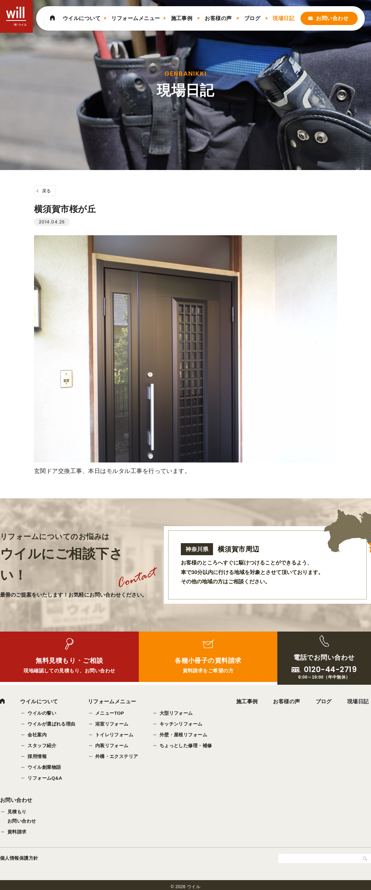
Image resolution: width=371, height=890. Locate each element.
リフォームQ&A (45, 778)
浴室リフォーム (112, 723)
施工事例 (182, 18)
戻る (46, 190)
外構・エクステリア (116, 756)
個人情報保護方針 (19, 858)
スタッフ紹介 (42, 745)
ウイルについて (81, 18)
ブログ (252, 18)
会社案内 (37, 734)
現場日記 (283, 18)
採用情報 (37, 756)
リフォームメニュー (135, 18)
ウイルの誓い (42, 713)
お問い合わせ (332, 18)
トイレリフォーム (114, 734)
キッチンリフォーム (181, 723)
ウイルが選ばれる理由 (51, 723)
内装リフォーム (112, 745)
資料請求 (17, 832)
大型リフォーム (176, 713)
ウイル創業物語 (44, 767)
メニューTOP (109, 713)
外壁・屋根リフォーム (183, 734)
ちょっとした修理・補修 (186, 745)
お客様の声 (218, 18)
